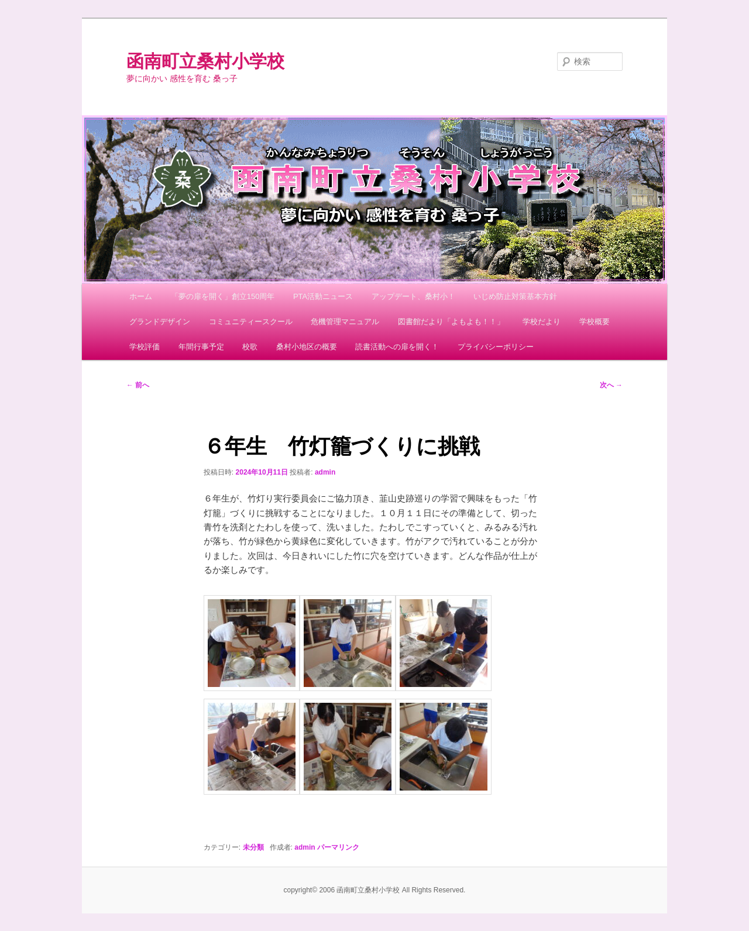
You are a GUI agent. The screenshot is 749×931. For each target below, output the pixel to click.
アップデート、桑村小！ (413, 296)
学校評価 (144, 346)
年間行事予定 (201, 346)
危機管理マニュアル (345, 321)
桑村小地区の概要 (306, 346)
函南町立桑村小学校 (205, 61)
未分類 (253, 847)
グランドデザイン (159, 321)
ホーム (140, 296)
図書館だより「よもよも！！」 (451, 321)
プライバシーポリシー (496, 346)
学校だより (542, 321)
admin (325, 472)
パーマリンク (338, 847)
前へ (137, 385)
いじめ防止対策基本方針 (515, 296)
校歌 (249, 346)
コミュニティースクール (251, 321)
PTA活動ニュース (323, 296)
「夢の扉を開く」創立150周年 (223, 296)
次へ (611, 385)
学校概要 (594, 321)
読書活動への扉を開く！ (397, 346)
